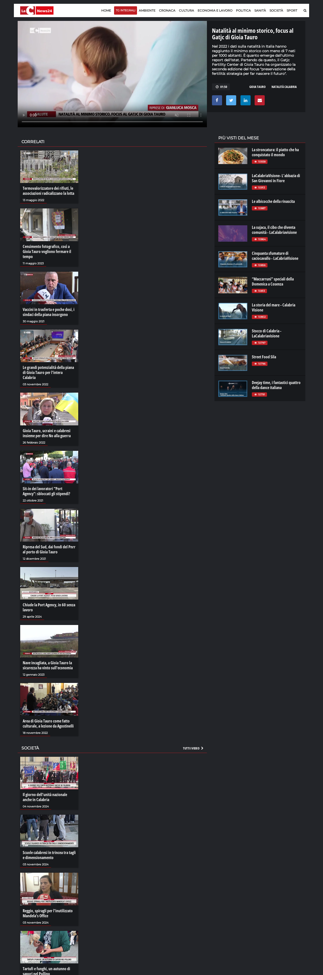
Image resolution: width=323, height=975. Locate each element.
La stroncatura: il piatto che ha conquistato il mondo (275, 152)
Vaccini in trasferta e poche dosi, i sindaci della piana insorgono (48, 312)
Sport (292, 10)
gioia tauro (257, 86)
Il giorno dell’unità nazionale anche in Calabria (45, 797)
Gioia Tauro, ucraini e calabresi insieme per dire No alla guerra (47, 433)
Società (276, 10)
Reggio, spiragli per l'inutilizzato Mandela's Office (48, 913)
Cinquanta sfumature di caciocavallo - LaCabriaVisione (275, 255)
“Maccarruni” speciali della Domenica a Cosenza (273, 281)
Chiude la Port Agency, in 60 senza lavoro (49, 607)
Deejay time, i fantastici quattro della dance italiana (276, 385)
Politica (243, 10)
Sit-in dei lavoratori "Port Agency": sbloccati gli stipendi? (46, 491)
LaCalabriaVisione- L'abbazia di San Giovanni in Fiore (276, 178)
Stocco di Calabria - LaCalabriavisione (266, 333)
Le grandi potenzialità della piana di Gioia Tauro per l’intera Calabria (48, 372)
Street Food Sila (264, 357)
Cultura (186, 10)
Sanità (260, 10)
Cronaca (167, 10)
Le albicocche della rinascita (273, 201)
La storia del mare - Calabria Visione (273, 307)
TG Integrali (125, 10)
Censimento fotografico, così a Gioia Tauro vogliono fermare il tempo (47, 251)
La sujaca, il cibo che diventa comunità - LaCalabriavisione (274, 230)
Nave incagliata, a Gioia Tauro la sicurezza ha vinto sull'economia (48, 665)
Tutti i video (193, 748)
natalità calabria (284, 86)
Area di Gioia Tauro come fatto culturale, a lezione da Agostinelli (48, 723)
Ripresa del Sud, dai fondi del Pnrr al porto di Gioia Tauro (49, 549)
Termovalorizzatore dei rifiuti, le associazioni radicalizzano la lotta (48, 190)
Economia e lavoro (215, 10)
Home (106, 10)
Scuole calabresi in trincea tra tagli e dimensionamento (49, 855)
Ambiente (147, 10)
